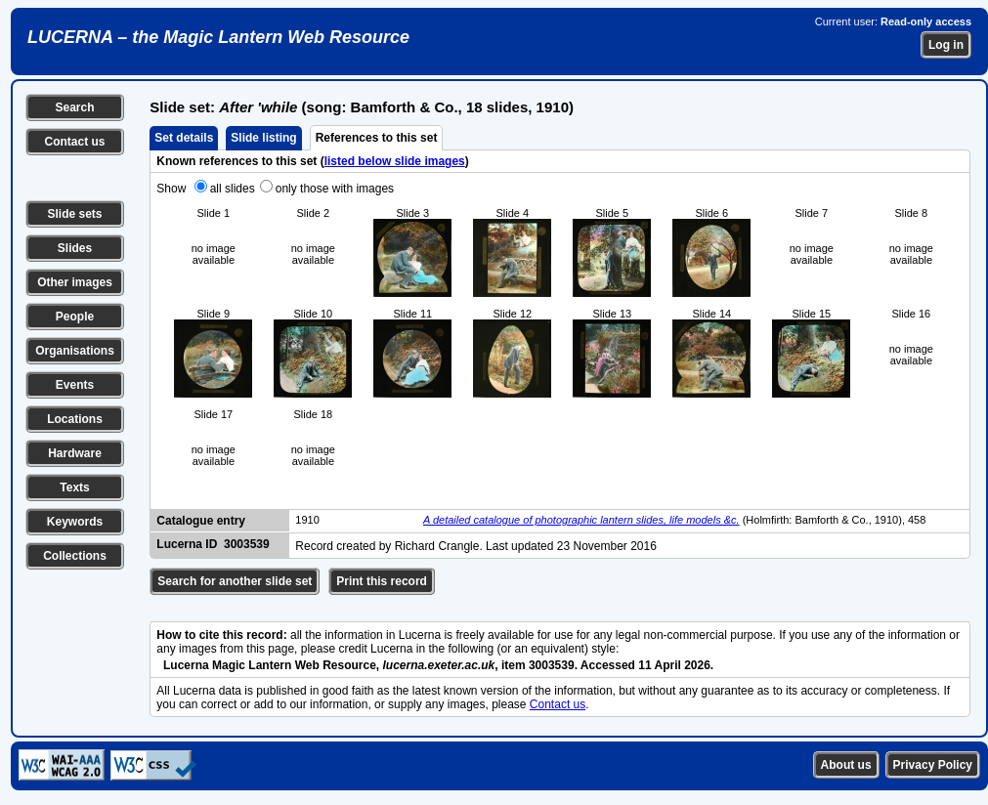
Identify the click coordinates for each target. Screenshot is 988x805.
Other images (74, 282)
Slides (75, 248)
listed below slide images (394, 161)
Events (75, 385)
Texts (74, 487)
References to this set (377, 138)
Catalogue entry (200, 521)
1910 (307, 520)
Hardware (75, 453)
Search (74, 107)
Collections (75, 556)
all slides (232, 188)
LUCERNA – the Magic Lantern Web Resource (218, 37)
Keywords (75, 522)
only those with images (335, 188)
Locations (75, 419)
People (75, 316)
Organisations (74, 351)
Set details (183, 138)
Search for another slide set (234, 581)
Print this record (381, 581)
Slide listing (263, 138)
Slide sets (74, 214)
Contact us (74, 141)
